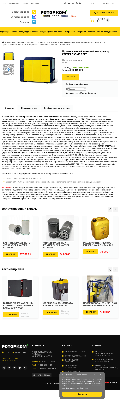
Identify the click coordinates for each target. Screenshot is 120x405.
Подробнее (11, 314)
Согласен (82, 394)
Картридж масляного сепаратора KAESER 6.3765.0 (17, 245)
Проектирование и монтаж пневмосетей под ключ (100, 305)
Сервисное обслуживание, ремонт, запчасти (106, 367)
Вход (92, 4)
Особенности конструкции (57, 108)
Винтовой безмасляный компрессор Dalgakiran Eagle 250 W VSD (18, 305)
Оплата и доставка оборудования (104, 361)
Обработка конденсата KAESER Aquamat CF (58, 304)
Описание (10, 108)
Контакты (35, 3)
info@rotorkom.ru (48, 368)
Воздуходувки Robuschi (51, 31)
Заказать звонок (104, 12)
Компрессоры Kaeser (47, 42)
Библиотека (14, 3)
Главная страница (15, 42)
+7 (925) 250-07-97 (45, 365)
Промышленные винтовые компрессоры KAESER (82, 42)
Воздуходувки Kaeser (28, 31)
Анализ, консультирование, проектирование (104, 353)
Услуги (25, 3)
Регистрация (108, 4)
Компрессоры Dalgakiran (74, 31)
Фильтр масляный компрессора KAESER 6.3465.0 (56, 245)
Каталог (30, 42)
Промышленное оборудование (102, 31)
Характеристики (29, 108)
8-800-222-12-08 (49, 361)
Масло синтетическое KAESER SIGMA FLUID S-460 (98, 244)
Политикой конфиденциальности (76, 379)
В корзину (10, 254)
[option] (8, 56)
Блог (4, 3)
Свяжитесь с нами (41, 375)
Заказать (70, 76)
